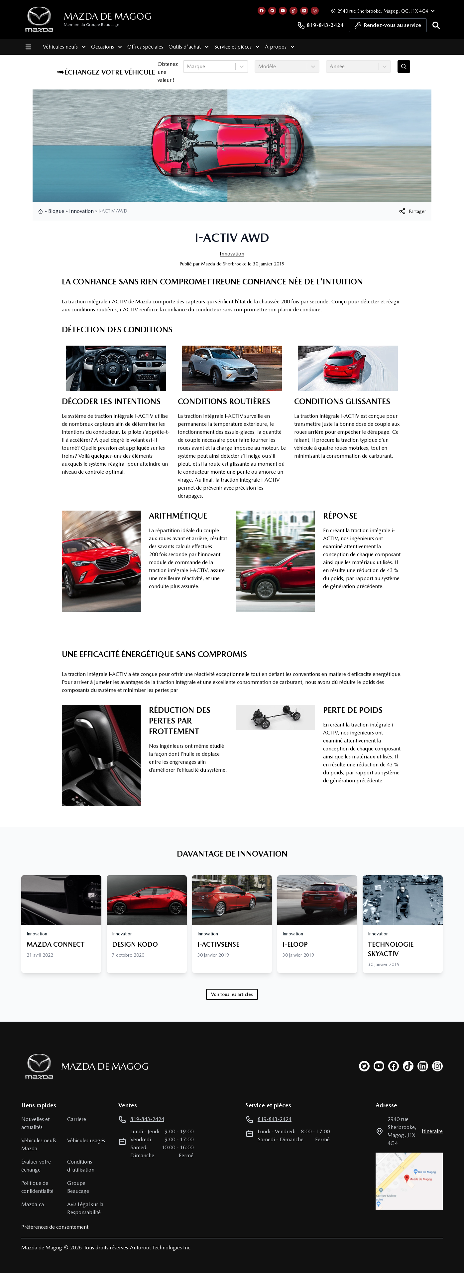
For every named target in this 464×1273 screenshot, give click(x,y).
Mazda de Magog (108, 16)
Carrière (76, 1119)
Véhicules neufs (64, 47)
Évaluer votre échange (36, 1166)
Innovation (81, 211)
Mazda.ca (32, 1204)
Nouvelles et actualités (35, 1123)
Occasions (106, 47)
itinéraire (432, 1131)
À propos (279, 47)
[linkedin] (422, 1066)
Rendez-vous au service (387, 27)
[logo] (39, 19)
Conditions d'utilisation (80, 1166)
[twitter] (364, 1066)
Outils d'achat (188, 47)
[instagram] (437, 1066)
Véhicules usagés (86, 1140)
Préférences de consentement (54, 1227)
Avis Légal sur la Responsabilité (85, 1208)
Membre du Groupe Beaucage (91, 24)
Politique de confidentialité (37, 1187)
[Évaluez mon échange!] (404, 66)
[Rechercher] (436, 25)
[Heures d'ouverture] (382, 11)
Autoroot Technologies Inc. (161, 1247)
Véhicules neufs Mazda (38, 1144)
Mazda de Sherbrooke (224, 263)
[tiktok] (408, 1066)
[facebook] (393, 1066)
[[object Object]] (412, 211)
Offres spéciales (145, 47)
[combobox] (187, 67)
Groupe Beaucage (78, 1187)
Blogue (56, 211)
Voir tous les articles (232, 994)
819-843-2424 (320, 25)
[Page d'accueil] (37, 1066)
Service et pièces (236, 47)
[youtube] (379, 1066)
